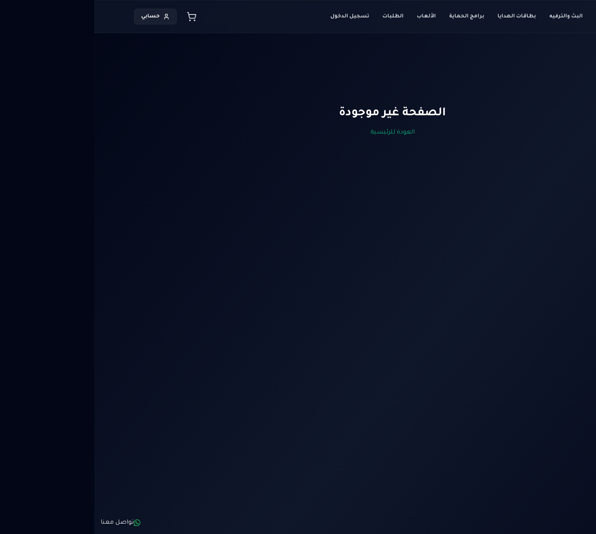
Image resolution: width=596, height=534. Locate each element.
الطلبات (298, 16)
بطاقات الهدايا (422, 16)
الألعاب (331, 16)
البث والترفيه (471, 16)
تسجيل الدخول (255, 16)
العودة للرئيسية (298, 132)
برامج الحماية (372, 16)
